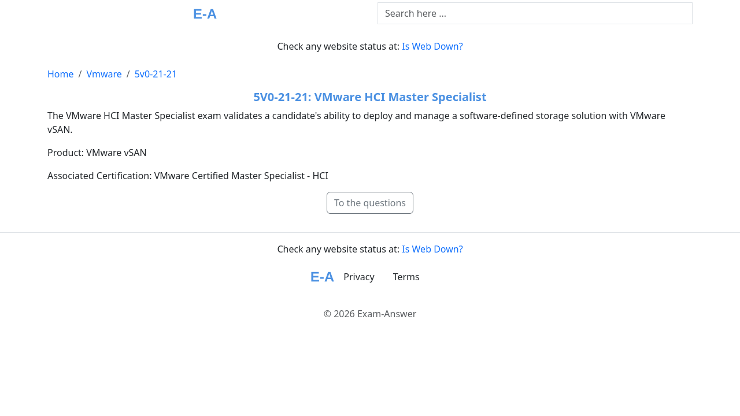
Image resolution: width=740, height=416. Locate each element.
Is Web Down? (432, 46)
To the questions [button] (370, 202)
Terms (406, 276)
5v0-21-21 (156, 74)
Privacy (358, 276)
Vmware (103, 74)
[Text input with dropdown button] (535, 13)
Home (60, 74)
